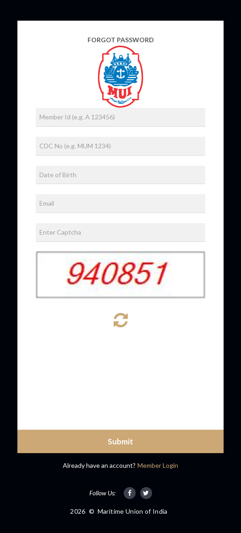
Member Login (157, 465)
